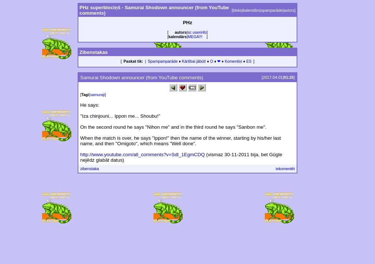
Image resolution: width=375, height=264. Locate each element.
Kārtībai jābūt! (194, 61)
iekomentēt (285, 168)
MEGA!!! (195, 36)
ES (248, 61)
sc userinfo (197, 32)
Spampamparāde (163, 61)
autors (288, 10)
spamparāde (271, 10)
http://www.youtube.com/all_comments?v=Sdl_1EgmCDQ (142, 154)
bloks (237, 10)
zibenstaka (89, 168)
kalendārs (251, 10)
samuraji (97, 94)
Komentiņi (233, 61)
